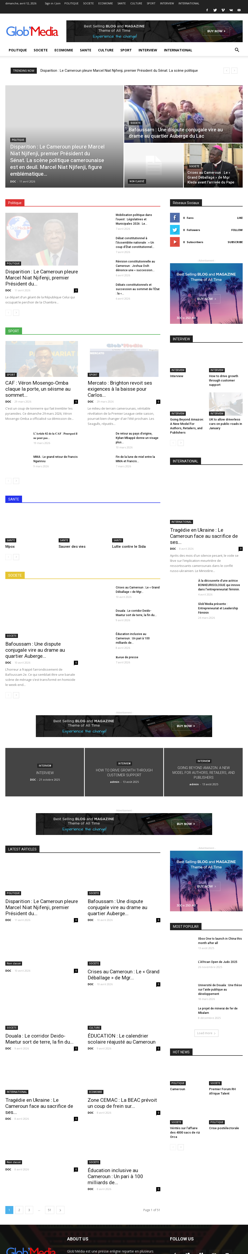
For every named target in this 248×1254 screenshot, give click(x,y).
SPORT (151, 3)
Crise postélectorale (224, 1128)
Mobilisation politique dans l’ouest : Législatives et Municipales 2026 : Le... (134, 219)
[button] (237, 50)
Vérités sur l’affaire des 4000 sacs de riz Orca (185, 1132)
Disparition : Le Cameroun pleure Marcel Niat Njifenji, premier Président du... (41, 278)
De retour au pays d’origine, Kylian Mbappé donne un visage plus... (137, 438)
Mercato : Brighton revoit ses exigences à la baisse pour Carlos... (120, 389)
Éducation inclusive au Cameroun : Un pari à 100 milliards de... (133, 638)
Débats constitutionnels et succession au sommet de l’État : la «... (138, 289)
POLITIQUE (71, 3)
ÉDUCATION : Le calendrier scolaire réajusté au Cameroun (121, 1039)
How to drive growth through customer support (223, 380)
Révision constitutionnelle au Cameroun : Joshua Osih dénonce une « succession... (135, 266)
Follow (237, 230)
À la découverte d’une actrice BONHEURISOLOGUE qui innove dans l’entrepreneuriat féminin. (219, 585)
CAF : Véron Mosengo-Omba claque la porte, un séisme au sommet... (37, 389)
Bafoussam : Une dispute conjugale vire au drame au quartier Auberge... (35, 650)
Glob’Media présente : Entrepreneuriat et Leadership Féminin (218, 608)
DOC (13, 181)
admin (114, 782)
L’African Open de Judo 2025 (217, 962)
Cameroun (177, 1089)
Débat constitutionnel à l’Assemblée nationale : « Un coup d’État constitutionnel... (135, 243)
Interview (176, 376)
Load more (206, 1033)
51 (49, 1210)
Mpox (10, 546)
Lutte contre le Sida (129, 546)
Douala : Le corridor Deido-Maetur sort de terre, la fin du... (39, 1039)
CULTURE (136, 3)
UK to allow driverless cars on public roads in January (225, 424)
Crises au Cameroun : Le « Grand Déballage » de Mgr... (124, 975)
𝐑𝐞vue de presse (127, 657)
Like (240, 218)
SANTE (121, 3)
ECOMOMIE (105, 3)
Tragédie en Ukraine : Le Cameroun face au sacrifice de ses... (204, 536)
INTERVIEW (167, 3)
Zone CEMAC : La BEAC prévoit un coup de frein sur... (122, 1103)
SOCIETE (88, 3)
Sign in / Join (53, 3)
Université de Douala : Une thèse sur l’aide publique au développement (220, 990)
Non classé (137, 181)
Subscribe (235, 242)
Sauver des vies (72, 546)
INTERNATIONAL (188, 3)
